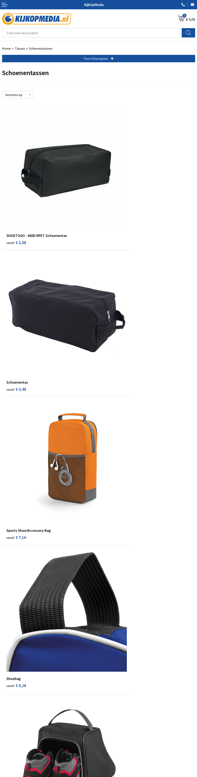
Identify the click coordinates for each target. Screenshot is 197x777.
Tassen (20, 48)
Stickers (106, 667)
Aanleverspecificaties (17, 725)
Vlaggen (106, 654)
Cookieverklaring (113, 719)
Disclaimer (108, 732)
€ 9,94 (16, 439)
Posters (106, 661)
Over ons (8, 719)
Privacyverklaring (113, 725)
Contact (8, 713)
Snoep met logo (112, 686)
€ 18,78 (17, 555)
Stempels (107, 679)
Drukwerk (107, 629)
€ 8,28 (113, 324)
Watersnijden (110, 642)
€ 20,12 (114, 555)
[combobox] (92, 32)
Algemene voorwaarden (117, 713)
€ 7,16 (16, 324)
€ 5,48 (113, 209)
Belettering (109, 648)
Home (6, 48)
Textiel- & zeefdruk (114, 673)
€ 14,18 (114, 439)
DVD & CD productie (114, 635)
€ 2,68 (16, 209)
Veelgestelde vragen (16, 732)
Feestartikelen (111, 692)
